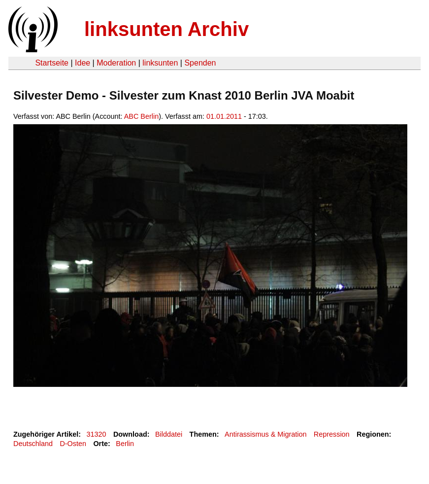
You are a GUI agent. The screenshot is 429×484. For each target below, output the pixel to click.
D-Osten (73, 444)
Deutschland (33, 444)
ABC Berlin (141, 116)
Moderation (116, 63)
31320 (96, 434)
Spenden (200, 63)
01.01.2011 (224, 116)
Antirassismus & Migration (265, 434)
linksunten (160, 63)
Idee (82, 63)
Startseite (51, 63)
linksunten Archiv (166, 29)
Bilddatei (168, 434)
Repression (332, 434)
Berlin (125, 444)
